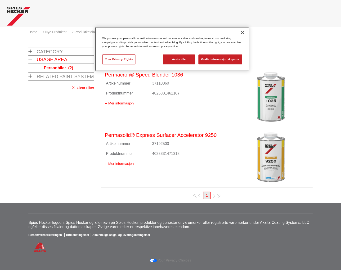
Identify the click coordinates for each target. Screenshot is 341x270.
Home (32, 32)
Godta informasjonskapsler (220, 59)
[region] (172, 49)
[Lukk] (242, 32)
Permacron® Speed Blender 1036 (144, 75)
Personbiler (58, 68)
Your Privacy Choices (170, 260)
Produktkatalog (86, 32)
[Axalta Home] (19, 17)
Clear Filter (85, 88)
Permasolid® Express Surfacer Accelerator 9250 (161, 135)
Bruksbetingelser (77, 235)
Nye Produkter (55, 32)
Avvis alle (179, 59)
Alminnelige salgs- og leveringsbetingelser (121, 235)
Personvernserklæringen (45, 235)
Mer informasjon (121, 103)
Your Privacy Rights (119, 59)
